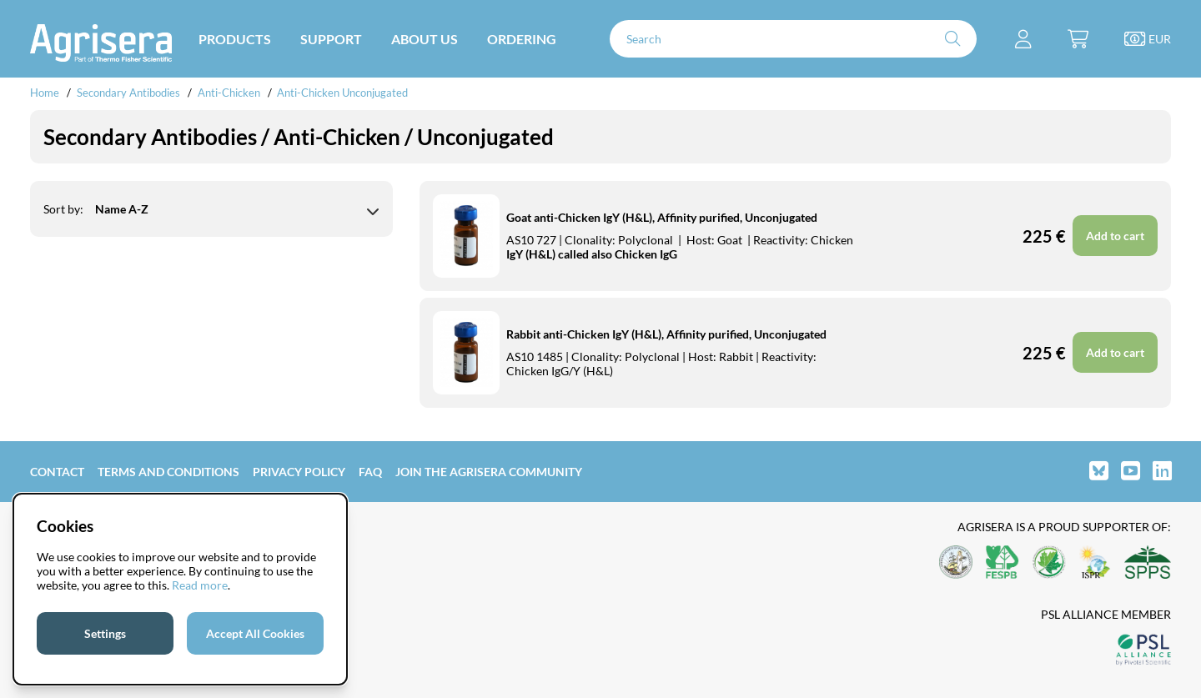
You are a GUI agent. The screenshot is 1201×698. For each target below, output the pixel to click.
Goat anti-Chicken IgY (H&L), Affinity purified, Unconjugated (661, 217)
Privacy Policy (299, 471)
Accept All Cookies (255, 633)
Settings (105, 633)
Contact (57, 471)
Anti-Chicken (230, 92)
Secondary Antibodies (128, 92)
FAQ (370, 471)
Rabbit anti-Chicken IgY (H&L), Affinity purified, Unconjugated (666, 334)
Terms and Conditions (168, 471)
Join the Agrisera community (488, 471)
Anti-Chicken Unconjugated (342, 92)
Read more (200, 585)
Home (44, 92)
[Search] (793, 39)
